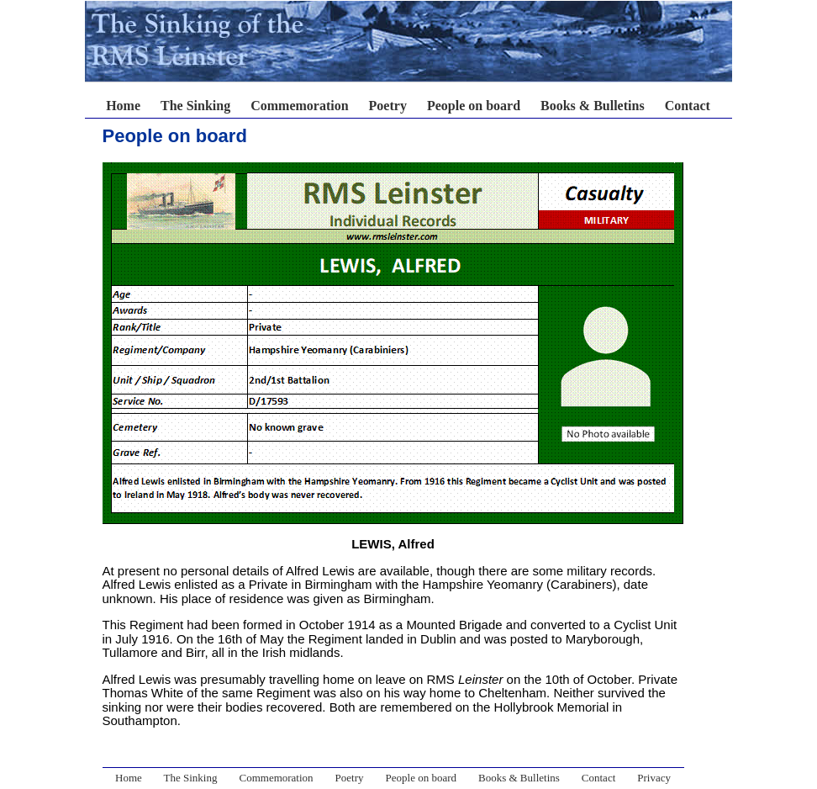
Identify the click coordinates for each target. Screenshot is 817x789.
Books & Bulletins (592, 105)
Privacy (654, 777)
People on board (473, 105)
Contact (687, 105)
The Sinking (195, 105)
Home (123, 105)
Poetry (388, 105)
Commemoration (299, 105)
